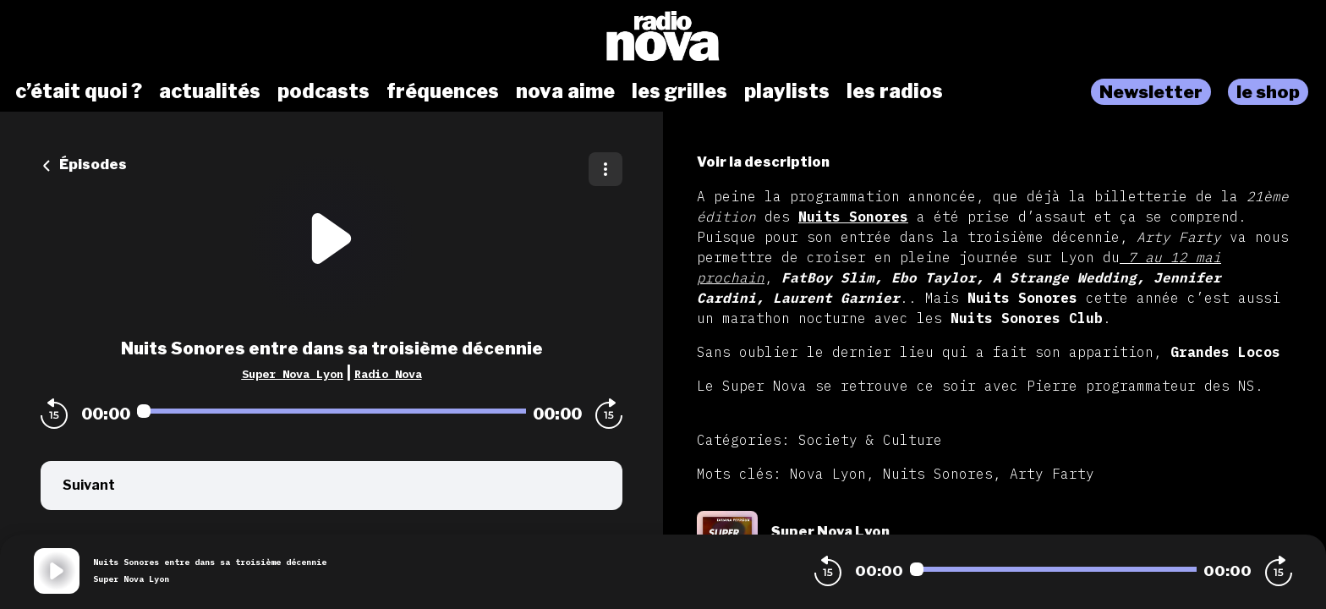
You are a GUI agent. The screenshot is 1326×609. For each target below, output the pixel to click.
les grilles (679, 91)
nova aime (565, 91)
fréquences (442, 91)
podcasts (323, 91)
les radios (895, 91)
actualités (209, 91)
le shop (1268, 91)
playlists (787, 91)
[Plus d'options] (605, 169)
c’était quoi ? (78, 91)
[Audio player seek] (331, 411)
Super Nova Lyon (292, 373)
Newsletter (1151, 91)
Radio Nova (388, 373)
